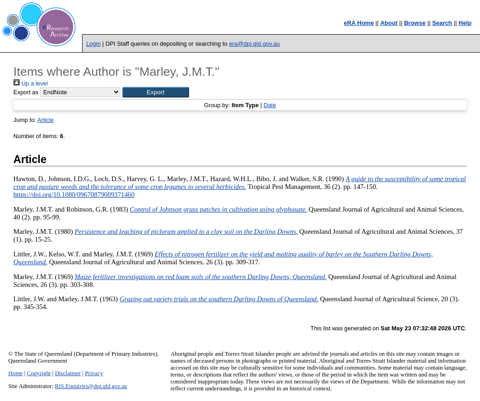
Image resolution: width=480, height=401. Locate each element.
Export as (25, 92)
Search (442, 22)
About (389, 22)
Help (465, 22)
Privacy (94, 373)
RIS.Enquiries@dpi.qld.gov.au (91, 386)
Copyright (39, 373)
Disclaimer (68, 373)
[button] (155, 92)
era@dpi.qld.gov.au (254, 43)
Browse (415, 22)
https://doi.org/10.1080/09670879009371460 (74, 194)
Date (269, 105)
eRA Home (358, 22)
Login (93, 43)
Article (45, 119)
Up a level (30, 83)
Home (15, 373)
